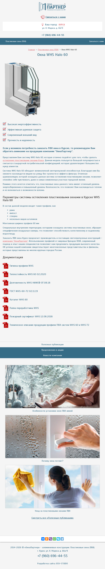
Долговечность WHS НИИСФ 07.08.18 (30, 282)
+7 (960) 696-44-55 (53, 35)
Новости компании (52, 355)
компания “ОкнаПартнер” (15, 241)
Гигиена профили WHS (21, 265)
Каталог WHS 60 (19, 299)
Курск (62, 24)
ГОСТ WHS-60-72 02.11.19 (24, 291)
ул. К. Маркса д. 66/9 (52, 28)
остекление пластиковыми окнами (23, 160)
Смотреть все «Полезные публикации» (52, 517)
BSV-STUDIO (62, 563)
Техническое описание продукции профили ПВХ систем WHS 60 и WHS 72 (49, 324)
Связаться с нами (56, 17)
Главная (31, 50)
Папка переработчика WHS (24, 308)
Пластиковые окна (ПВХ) (15, 41)
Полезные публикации (52, 344)
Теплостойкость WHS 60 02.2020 (28, 274)
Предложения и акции (52, 350)
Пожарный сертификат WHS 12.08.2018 (31, 316)
